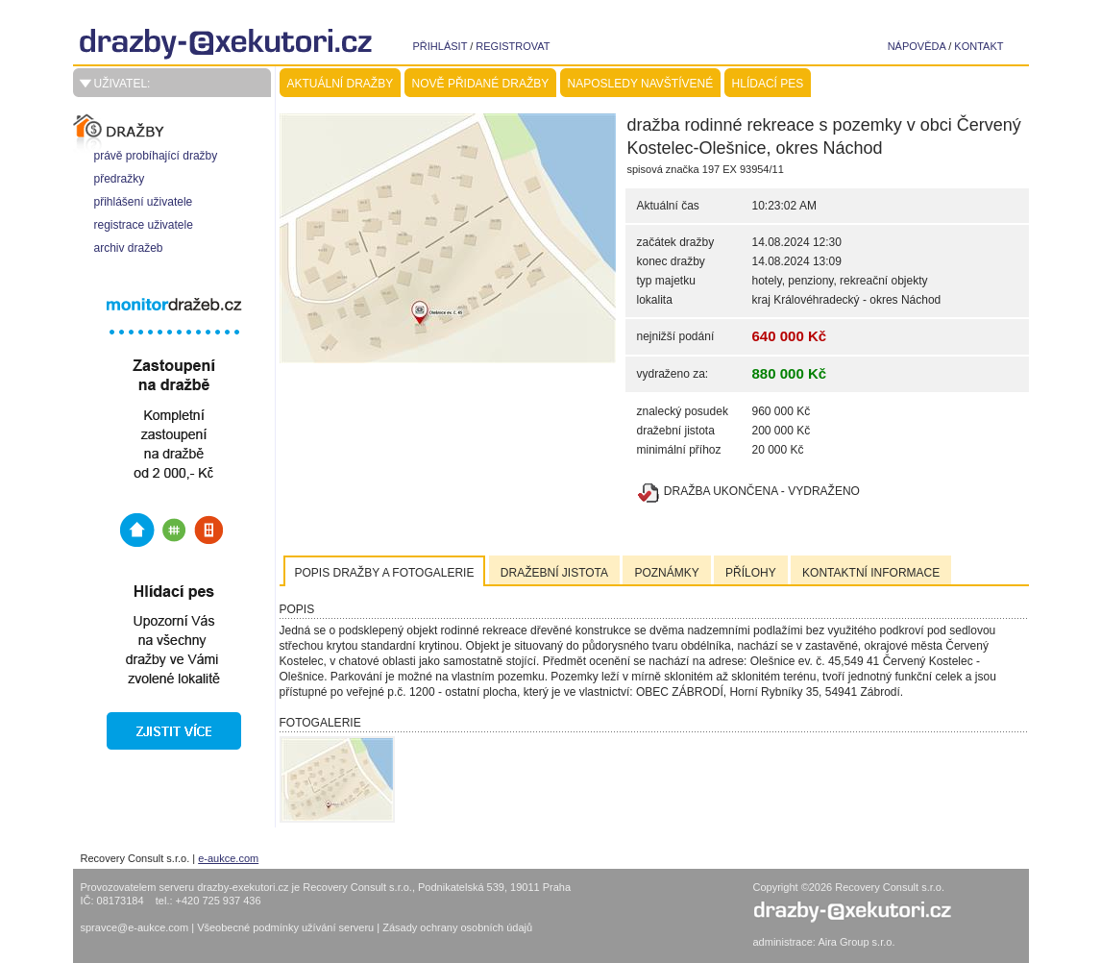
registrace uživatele (143, 225)
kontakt (978, 46)
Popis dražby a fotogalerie (385, 573)
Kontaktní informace (871, 573)
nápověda (917, 46)
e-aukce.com (228, 858)
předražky (119, 178)
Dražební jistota (554, 573)
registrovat (513, 46)
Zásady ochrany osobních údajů (457, 927)
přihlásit (440, 46)
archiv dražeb (128, 248)
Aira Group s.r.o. (856, 942)
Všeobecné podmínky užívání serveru (287, 927)
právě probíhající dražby (156, 155)
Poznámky (666, 573)
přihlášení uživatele (143, 202)
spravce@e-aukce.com (135, 927)
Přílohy (750, 573)
